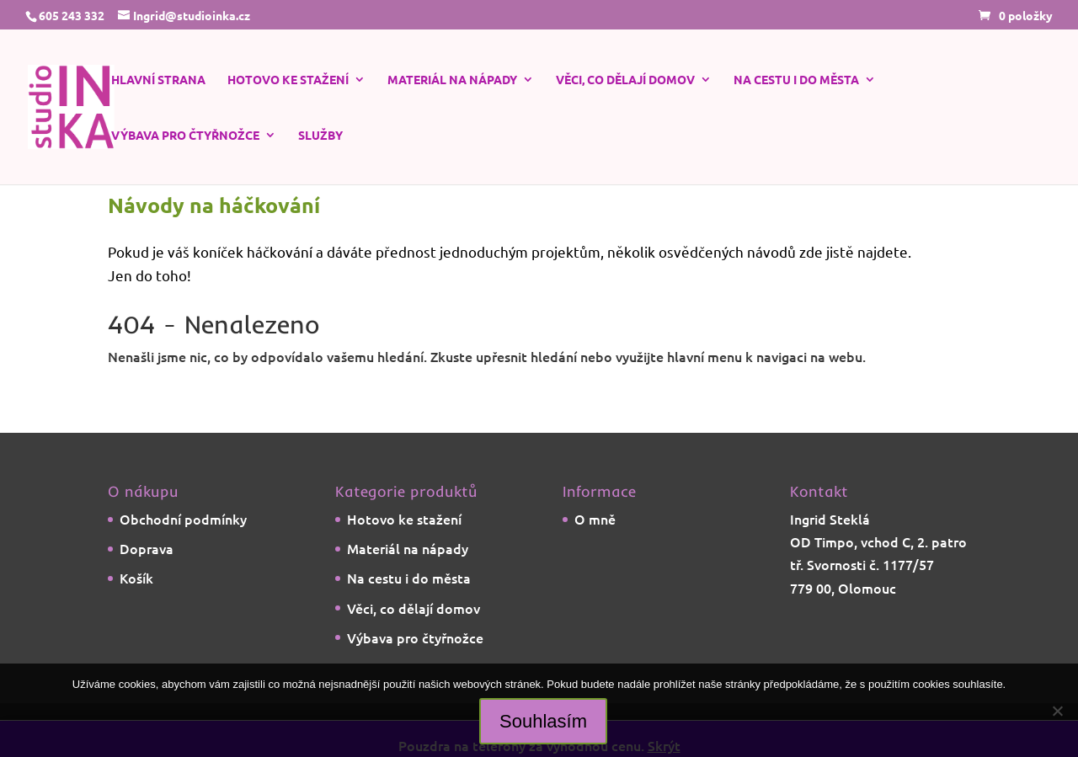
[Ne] (1057, 710)
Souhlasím (543, 721)
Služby (320, 135)
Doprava (146, 548)
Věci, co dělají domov (625, 80)
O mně (595, 518)
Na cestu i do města (796, 80)
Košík (136, 577)
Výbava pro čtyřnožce (185, 135)
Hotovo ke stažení (288, 80)
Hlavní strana (158, 80)
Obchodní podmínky (183, 518)
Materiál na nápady (452, 80)
